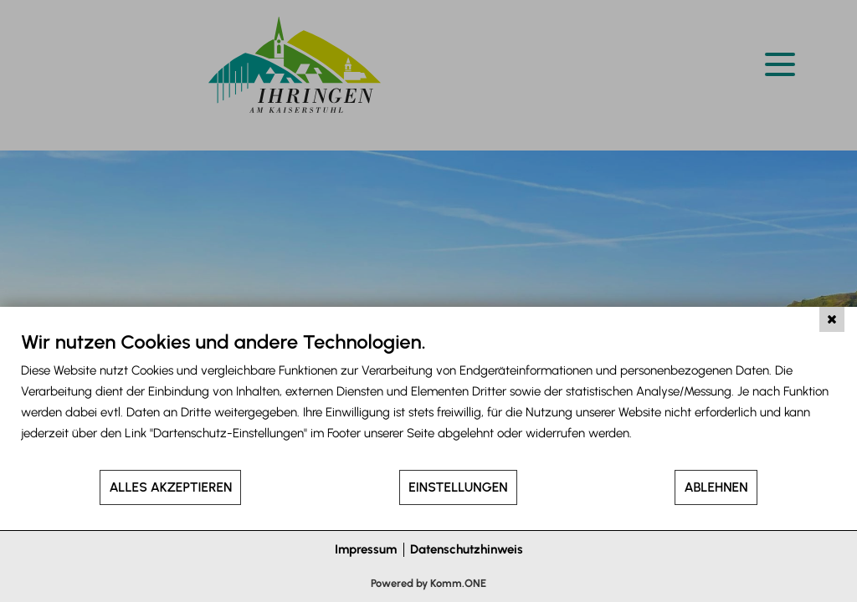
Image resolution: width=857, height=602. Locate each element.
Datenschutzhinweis (466, 549)
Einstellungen (457, 487)
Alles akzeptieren (170, 487)
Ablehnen (715, 487)
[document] (428, 399)
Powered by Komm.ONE (428, 583)
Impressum (366, 549)
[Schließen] (831, 319)
